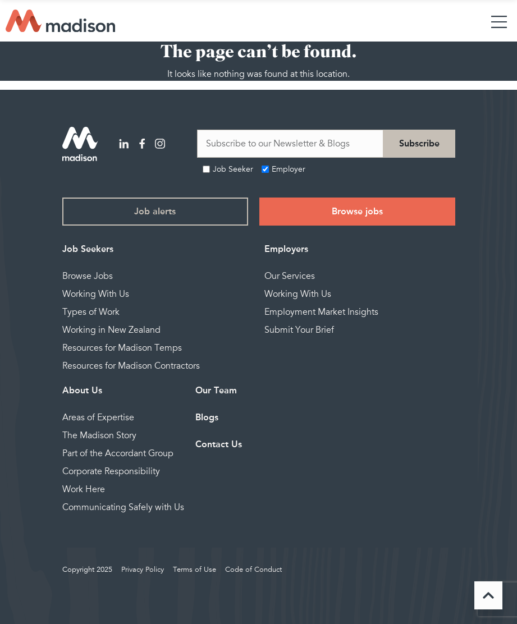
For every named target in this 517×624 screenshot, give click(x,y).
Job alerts (155, 211)
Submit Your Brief (299, 330)
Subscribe (419, 143)
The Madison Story (99, 435)
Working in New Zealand (111, 330)
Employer (288, 169)
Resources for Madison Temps (122, 348)
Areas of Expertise (98, 417)
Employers (286, 249)
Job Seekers (87, 249)
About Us (82, 390)
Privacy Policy (142, 569)
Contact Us (218, 444)
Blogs (206, 417)
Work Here (83, 489)
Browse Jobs (87, 276)
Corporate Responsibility (111, 471)
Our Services (289, 276)
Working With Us (95, 294)
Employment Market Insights (321, 312)
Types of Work (91, 312)
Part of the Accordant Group (117, 453)
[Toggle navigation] (499, 20)
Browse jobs (357, 211)
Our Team (216, 390)
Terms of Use (194, 569)
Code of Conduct (253, 569)
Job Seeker (233, 169)
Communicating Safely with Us (123, 507)
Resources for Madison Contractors (131, 365)
